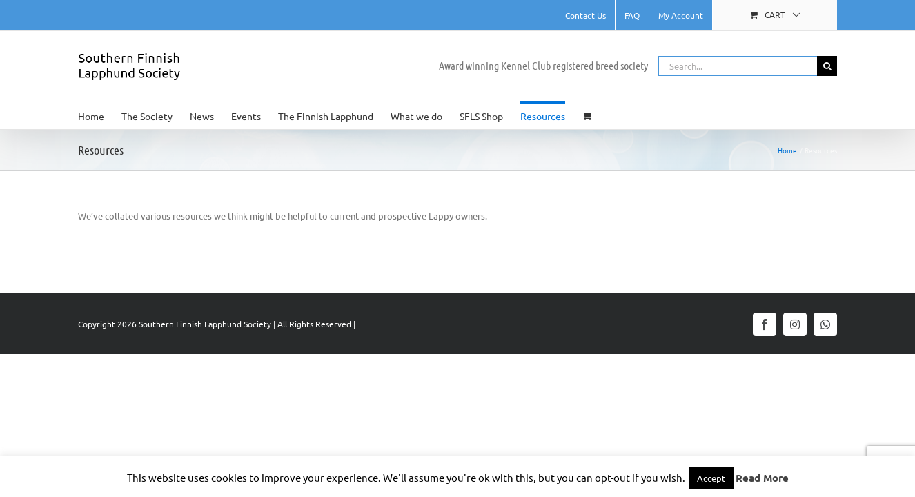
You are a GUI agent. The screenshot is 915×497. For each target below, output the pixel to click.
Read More (762, 478)
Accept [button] (711, 478)
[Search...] (737, 66)
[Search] (827, 66)
